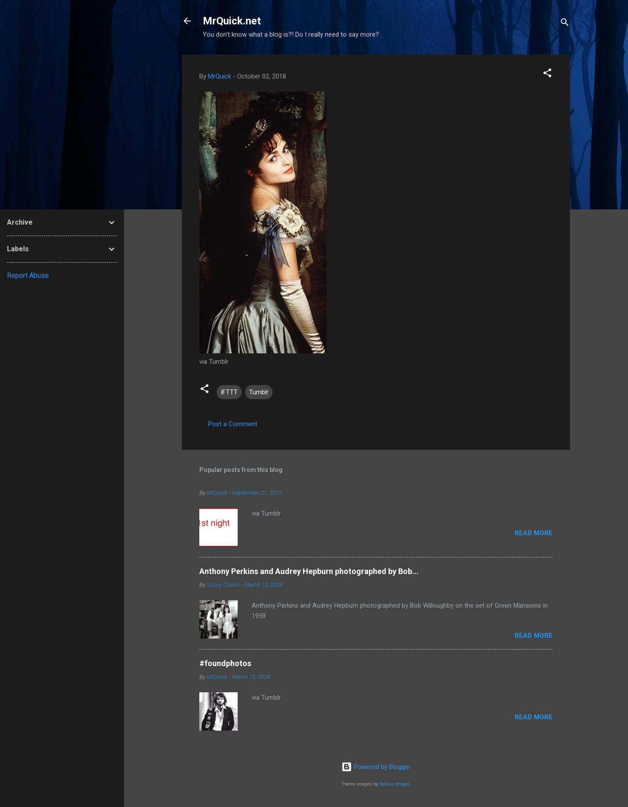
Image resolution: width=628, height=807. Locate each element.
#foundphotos (225, 663)
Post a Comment (232, 424)
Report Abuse (28, 275)
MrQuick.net (232, 21)
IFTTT (229, 392)
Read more (534, 533)
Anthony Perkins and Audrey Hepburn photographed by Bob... (309, 571)
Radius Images (394, 784)
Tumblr (259, 392)
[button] (547, 74)
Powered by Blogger (376, 767)
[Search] (565, 23)
